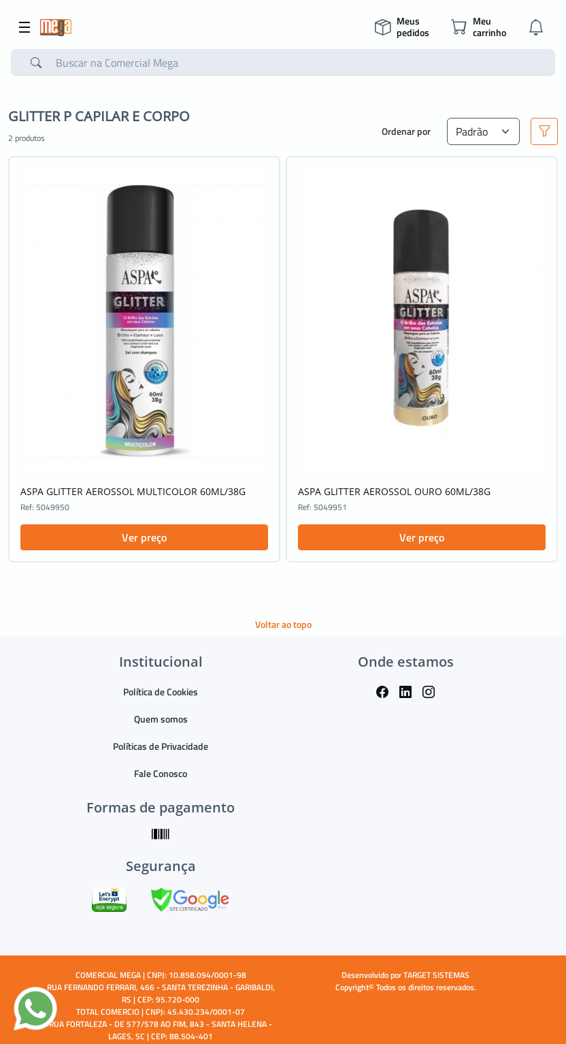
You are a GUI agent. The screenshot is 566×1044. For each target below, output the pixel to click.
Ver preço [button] (144, 537)
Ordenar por (406, 131)
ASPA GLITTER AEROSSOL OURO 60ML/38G (394, 491)
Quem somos (161, 719)
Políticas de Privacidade (160, 746)
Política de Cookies (160, 691)
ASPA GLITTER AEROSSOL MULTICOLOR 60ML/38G (133, 491)
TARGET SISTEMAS (436, 974)
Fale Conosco (160, 773)
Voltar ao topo (283, 624)
